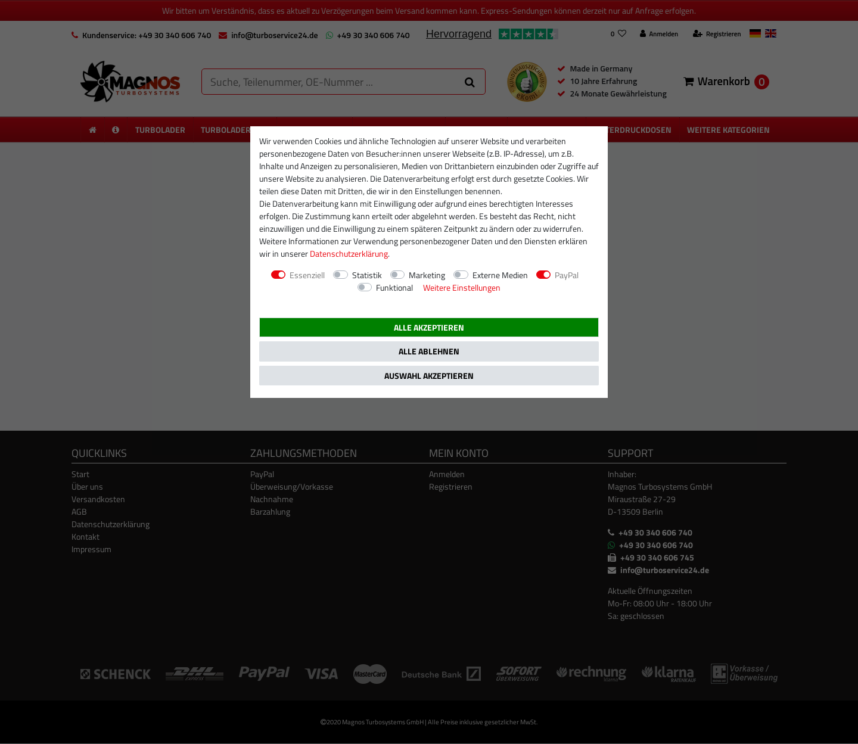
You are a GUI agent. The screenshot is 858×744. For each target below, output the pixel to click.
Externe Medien (500, 275)
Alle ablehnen (429, 351)
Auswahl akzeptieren (429, 375)
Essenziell (307, 275)
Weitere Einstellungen (461, 287)
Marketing (427, 275)
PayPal (567, 275)
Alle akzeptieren (429, 327)
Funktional (394, 287)
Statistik (367, 275)
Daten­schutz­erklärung (349, 253)
